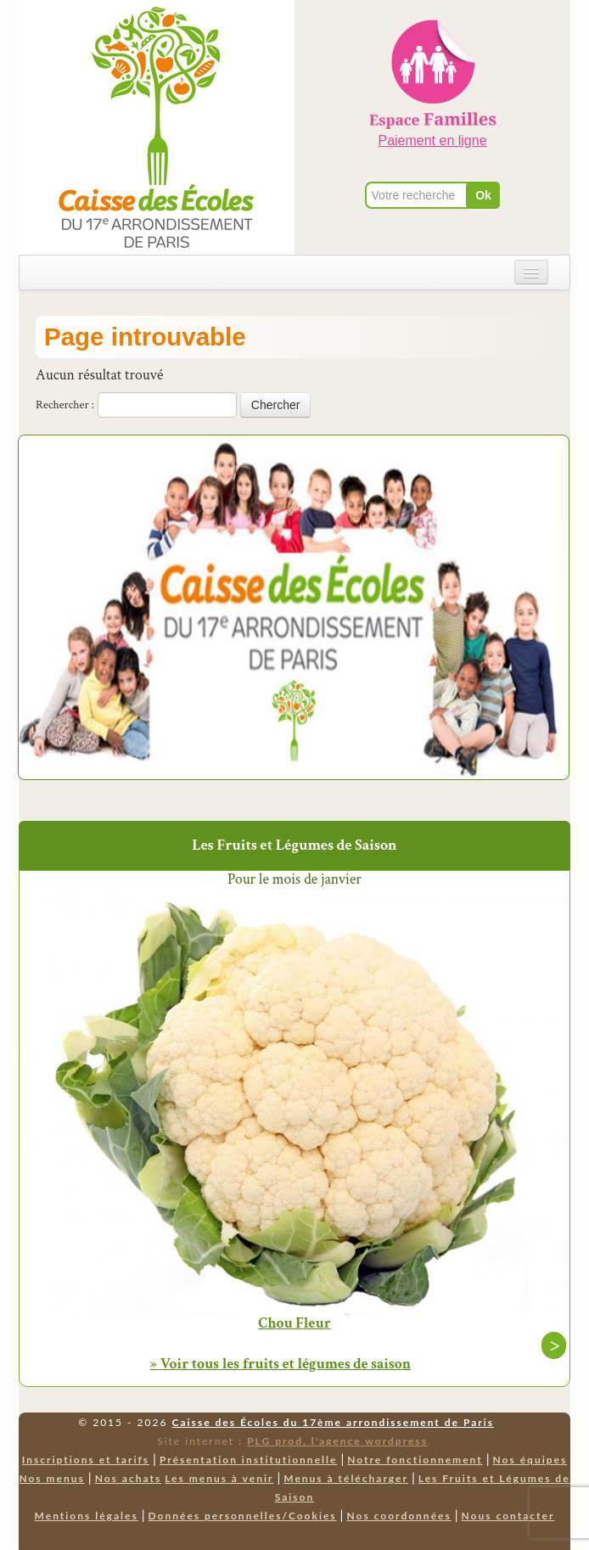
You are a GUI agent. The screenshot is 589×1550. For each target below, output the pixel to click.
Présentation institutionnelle (249, 1459)
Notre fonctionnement (414, 1459)
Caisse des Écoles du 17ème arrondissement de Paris (333, 1422)
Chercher (275, 405)
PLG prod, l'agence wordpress (337, 1441)
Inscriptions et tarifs (85, 1459)
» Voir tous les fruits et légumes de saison (280, 1363)
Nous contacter (508, 1515)
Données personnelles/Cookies (243, 1515)
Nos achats (128, 1478)
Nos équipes (530, 1459)
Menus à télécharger (345, 1478)
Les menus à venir (219, 1478)
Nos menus (51, 1478)
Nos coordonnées (398, 1515)
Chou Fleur (294, 1323)
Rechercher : (65, 405)
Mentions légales (86, 1515)
